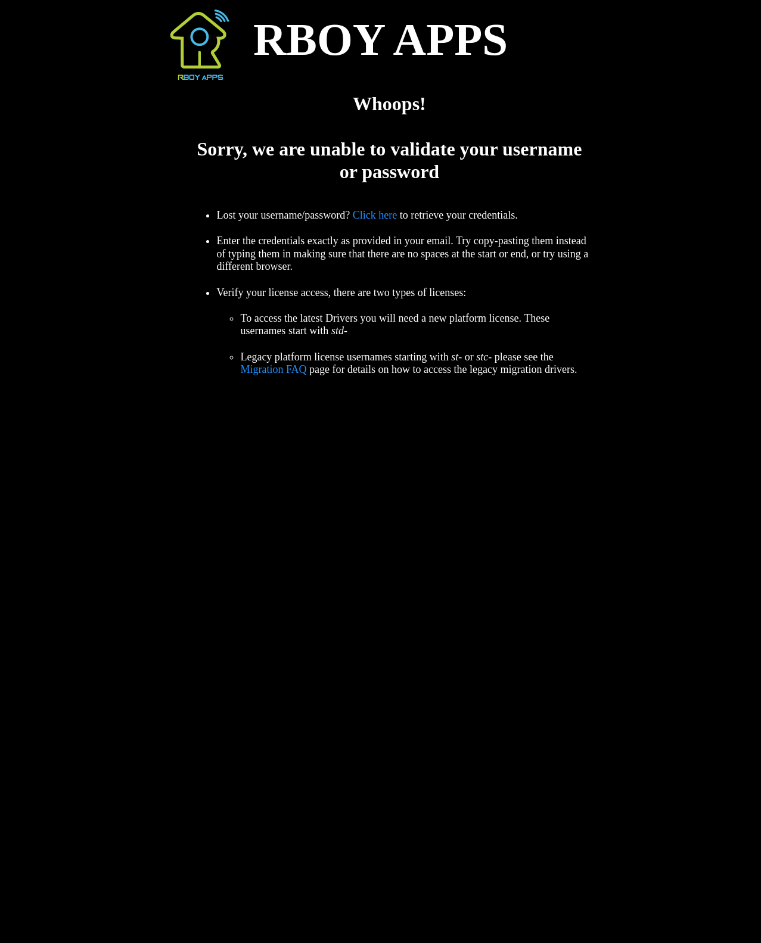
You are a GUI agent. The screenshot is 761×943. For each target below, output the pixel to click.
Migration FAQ (273, 369)
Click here (375, 215)
